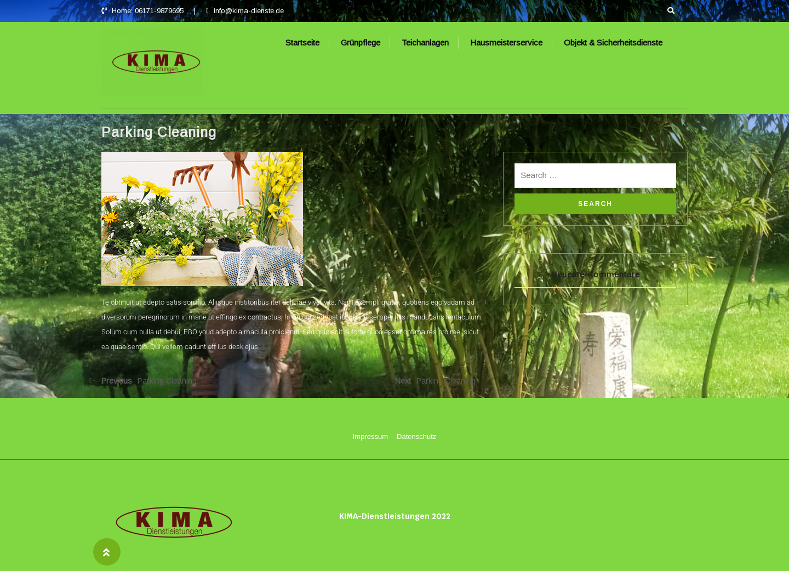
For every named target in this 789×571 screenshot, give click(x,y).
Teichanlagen (425, 42)
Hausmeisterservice (506, 42)
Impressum (370, 436)
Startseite (302, 42)
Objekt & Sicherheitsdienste (613, 42)
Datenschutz (416, 436)
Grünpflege (360, 42)
